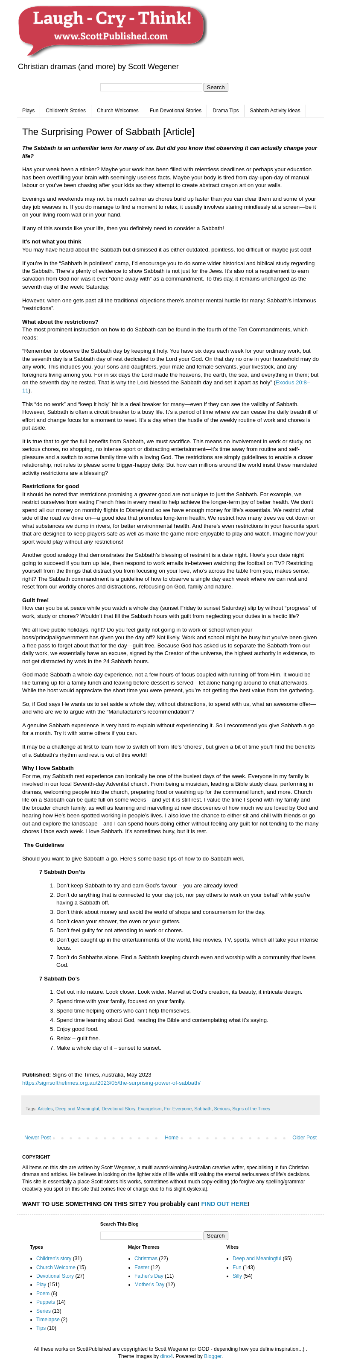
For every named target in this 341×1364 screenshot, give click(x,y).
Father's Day (148, 1276)
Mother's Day (149, 1285)
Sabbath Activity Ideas (275, 111)
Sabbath (202, 1108)
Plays (28, 111)
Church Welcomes (118, 111)
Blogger (213, 1356)
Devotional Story (118, 1108)
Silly (237, 1276)
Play (41, 1285)
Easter (141, 1267)
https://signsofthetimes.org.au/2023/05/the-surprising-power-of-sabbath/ (111, 1083)
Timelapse (48, 1320)
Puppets (45, 1302)
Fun (237, 1267)
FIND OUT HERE (224, 1203)
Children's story (53, 1259)
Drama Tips (226, 111)
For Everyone (178, 1108)
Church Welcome (56, 1267)
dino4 (166, 1356)
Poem (43, 1294)
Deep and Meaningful (77, 1108)
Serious (222, 1108)
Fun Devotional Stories (175, 111)
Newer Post (37, 1138)
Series (43, 1311)
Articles (45, 1108)
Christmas (145, 1259)
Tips (41, 1328)
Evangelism (150, 1108)
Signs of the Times (251, 1108)
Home (171, 1138)
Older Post (304, 1138)
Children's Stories (66, 111)
